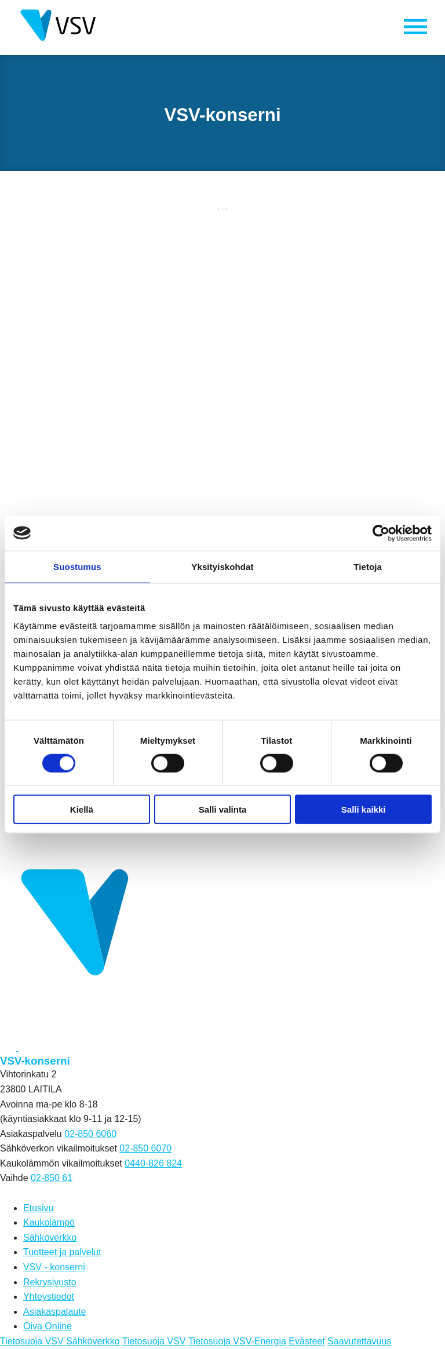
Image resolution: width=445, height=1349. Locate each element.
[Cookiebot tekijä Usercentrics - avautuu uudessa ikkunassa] (381, 533)
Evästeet (306, 1341)
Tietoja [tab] (367, 566)
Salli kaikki (363, 809)
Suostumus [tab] (77, 566)
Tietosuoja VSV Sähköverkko (60, 1341)
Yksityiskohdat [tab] (222, 566)
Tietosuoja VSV (154, 1341)
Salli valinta (223, 809)
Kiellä (81, 809)
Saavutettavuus (359, 1341)
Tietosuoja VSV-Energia (237, 1341)
